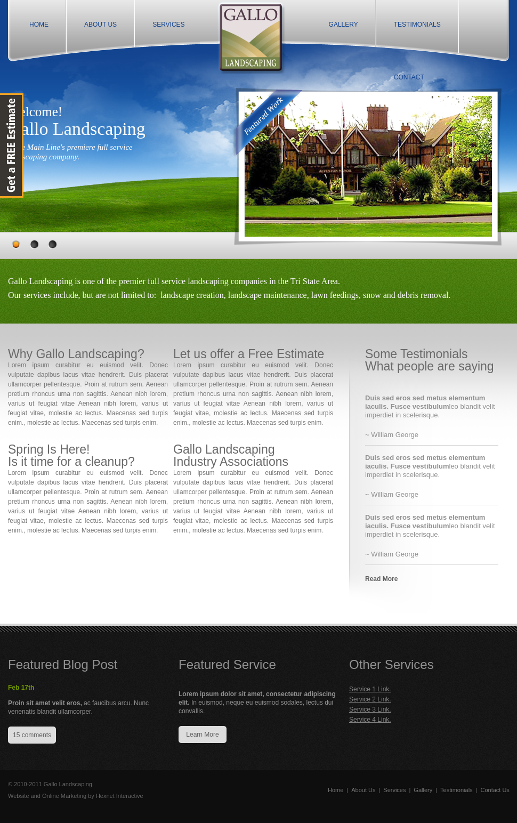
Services (394, 790)
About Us (363, 790)
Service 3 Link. (370, 709)
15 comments (32, 735)
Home (335, 790)
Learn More (202, 734)
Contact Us (494, 790)
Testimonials (456, 790)
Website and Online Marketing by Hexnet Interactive (75, 796)
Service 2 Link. (370, 699)
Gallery (423, 790)
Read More (381, 579)
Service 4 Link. (370, 719)
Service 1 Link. (370, 689)
